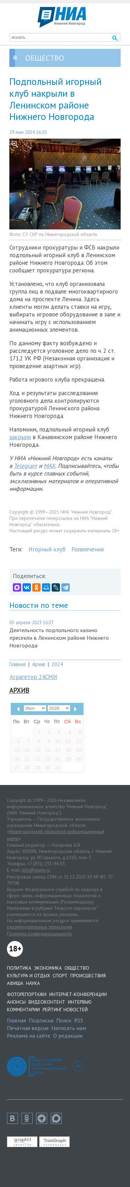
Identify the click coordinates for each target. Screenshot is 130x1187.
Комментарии (23, 1009)
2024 (57, 664)
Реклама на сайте (28, 1035)
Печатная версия (28, 1027)
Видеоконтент (46, 1002)
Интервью (80, 1002)
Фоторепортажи (26, 994)
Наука (33, 983)
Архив (38, 664)
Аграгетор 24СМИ (33, 677)
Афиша (15, 983)
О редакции (68, 1035)
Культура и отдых (28, 975)
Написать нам (68, 1027)
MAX (49, 466)
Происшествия (88, 975)
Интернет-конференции (78, 994)
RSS (78, 1020)
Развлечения (87, 549)
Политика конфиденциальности (39, 934)
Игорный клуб (47, 549)
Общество (76, 968)
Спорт (60, 975)
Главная (17, 664)
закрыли (20, 437)
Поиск (63, 1020)
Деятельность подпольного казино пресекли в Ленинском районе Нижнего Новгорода (59, 638)
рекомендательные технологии (39, 927)
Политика (19, 968)
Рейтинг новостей (65, 1009)
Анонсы (16, 1002)
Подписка (41, 1020)
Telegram (25, 466)
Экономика (48, 968)
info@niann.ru (36, 870)
